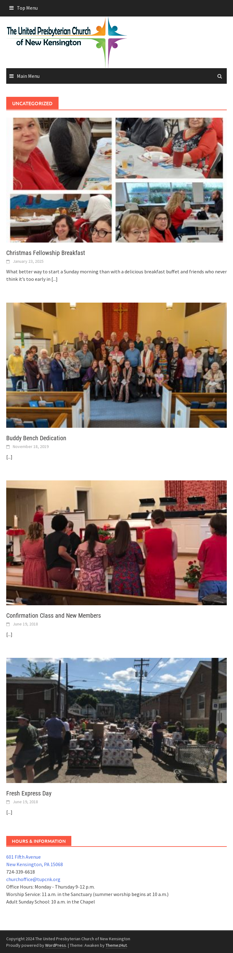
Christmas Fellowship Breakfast (45, 253)
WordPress (55, 945)
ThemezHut (116, 945)
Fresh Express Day (28, 793)
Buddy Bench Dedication (36, 438)
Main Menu (28, 76)
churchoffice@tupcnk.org (33, 879)
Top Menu (27, 8)
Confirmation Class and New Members (53, 615)
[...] (54, 279)
